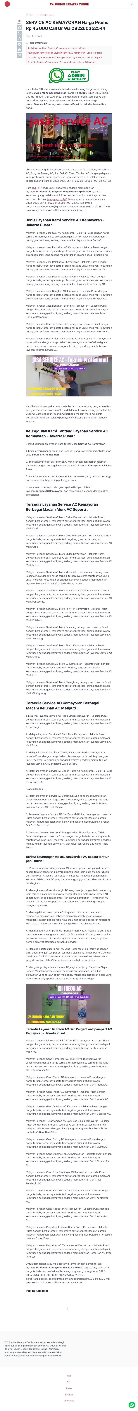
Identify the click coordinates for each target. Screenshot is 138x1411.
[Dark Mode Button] (131, 4)
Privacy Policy (69, 1402)
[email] (19, 55)
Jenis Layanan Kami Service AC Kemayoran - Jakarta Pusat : (57, 48)
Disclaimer (69, 1396)
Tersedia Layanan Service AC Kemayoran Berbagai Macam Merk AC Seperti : (65, 57)
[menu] (7, 4)
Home (69, 1377)
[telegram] (19, 44)
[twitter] (19, 33)
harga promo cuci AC (59, 199)
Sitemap (69, 1389)
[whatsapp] (19, 38)
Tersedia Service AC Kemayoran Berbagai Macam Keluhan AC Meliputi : (62, 62)
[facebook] (19, 27)
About (69, 1383)
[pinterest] (19, 49)
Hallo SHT (37, 188)
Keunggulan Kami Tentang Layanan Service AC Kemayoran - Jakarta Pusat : (65, 52)
